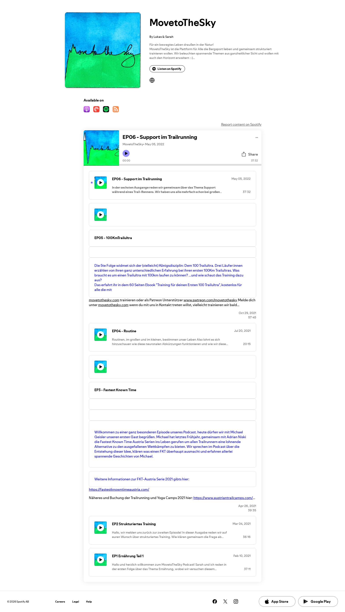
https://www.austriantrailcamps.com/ (223, 497)
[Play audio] (257, 137)
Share (249, 154)
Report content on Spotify (241, 124)
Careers (60, 601)
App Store (276, 601)
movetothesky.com (104, 300)
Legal (75, 601)
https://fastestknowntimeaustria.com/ (119, 489)
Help (89, 601)
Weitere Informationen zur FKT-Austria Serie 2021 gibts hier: (141, 479)
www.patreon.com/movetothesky (210, 300)
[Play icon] (126, 153)
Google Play (317, 601)
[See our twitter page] (225, 601)
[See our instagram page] (236, 601)
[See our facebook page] (214, 601)
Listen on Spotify (166, 69)
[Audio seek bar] (190, 165)
